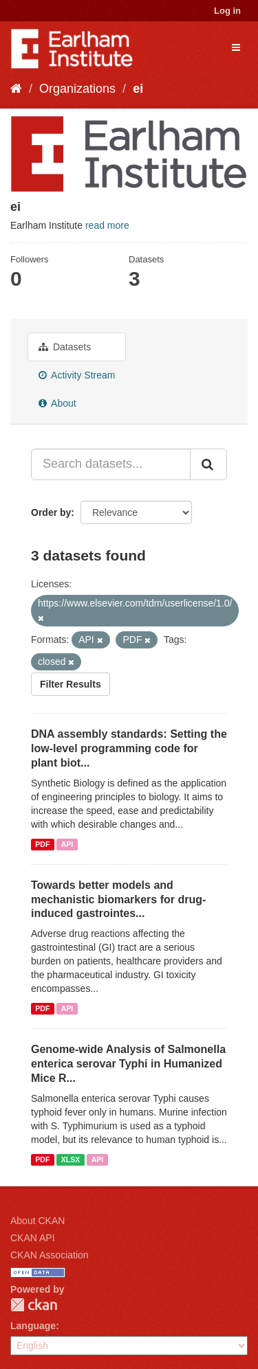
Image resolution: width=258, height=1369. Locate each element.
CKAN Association (49, 1254)
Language (33, 1325)
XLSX (70, 1159)
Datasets (65, 346)
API (67, 844)
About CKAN (37, 1220)
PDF (42, 844)
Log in (227, 10)
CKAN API (32, 1237)
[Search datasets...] (111, 464)
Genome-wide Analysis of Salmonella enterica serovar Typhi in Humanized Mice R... (128, 1063)
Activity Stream (77, 375)
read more (107, 225)
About (57, 403)
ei (138, 88)
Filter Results (70, 684)
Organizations (77, 88)
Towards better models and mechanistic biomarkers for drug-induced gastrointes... (118, 899)
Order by (51, 512)
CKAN (33, 1305)
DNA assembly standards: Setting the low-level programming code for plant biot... (129, 748)
